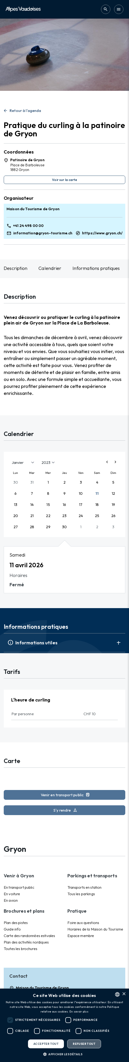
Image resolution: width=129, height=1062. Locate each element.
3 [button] (81, 482)
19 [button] (113, 504)
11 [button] (97, 493)
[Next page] (115, 462)
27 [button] (16, 526)
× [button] (124, 994)
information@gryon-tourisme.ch (42, 233)
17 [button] (80, 504)
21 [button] (32, 515)
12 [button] (113, 493)
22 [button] (48, 515)
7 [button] (32, 493)
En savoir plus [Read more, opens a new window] (79, 1011)
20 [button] (15, 515)
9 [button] (64, 493)
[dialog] (64, 1025)
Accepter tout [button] (46, 1044)
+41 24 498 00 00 (28, 225)
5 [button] (113, 482)
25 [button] (97, 515)
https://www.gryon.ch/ (102, 233)
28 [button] (32, 526)
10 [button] (81, 493)
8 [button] (48, 493)
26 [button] (113, 515)
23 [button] (64, 515)
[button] (64, 1054)
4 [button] (97, 482)
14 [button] (32, 504)
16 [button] (64, 504)
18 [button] (97, 504)
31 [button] (32, 482)
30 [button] (15, 482)
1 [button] (48, 482)
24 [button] (81, 515)
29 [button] (48, 526)
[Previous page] (107, 462)
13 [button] (15, 504)
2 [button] (64, 482)
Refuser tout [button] (84, 1044)
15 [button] (48, 504)
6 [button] (15, 493)
